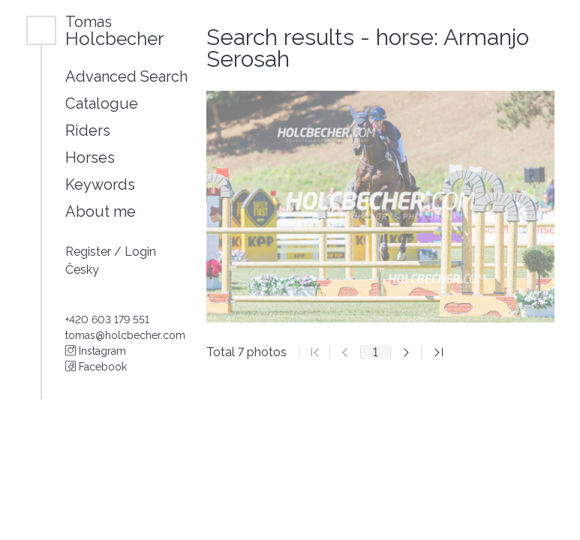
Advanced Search (126, 77)
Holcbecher (114, 30)
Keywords (100, 185)
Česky (82, 269)
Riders (87, 131)
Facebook (96, 367)
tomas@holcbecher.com (125, 335)
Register (89, 251)
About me (100, 211)
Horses (90, 157)
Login (140, 251)
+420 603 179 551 (107, 320)
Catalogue (101, 103)
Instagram (95, 351)
